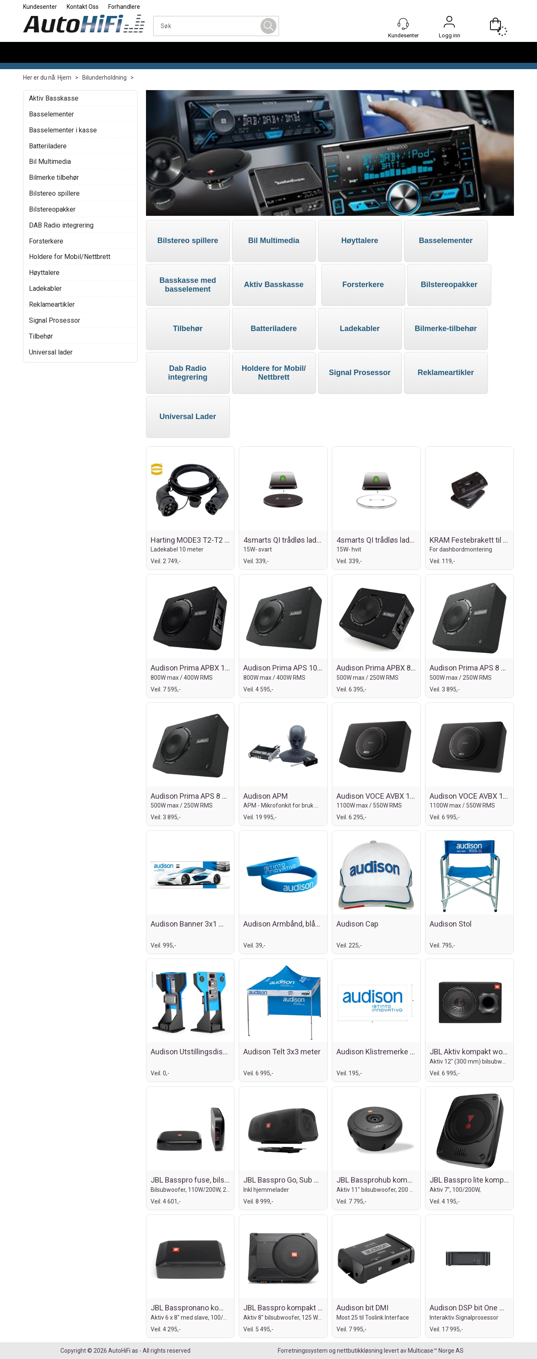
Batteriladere (48, 146)
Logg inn (449, 24)
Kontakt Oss (83, 6)
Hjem (64, 77)
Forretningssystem (303, 1350)
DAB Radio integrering (61, 225)
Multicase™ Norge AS (436, 1350)
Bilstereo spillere (54, 193)
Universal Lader (187, 416)
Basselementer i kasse (63, 130)
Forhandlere (124, 6)
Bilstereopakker (52, 209)
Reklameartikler (52, 304)
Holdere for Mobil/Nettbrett (69, 257)
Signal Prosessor (54, 320)
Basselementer (51, 114)
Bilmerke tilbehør (54, 177)
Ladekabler (45, 289)
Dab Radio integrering (187, 372)
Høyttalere (44, 273)
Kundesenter (40, 6)
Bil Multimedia (50, 162)
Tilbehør (41, 336)
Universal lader (51, 352)
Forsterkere (46, 241)
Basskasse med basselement (187, 284)
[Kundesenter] (403, 24)
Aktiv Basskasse (53, 98)
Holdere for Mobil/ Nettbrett (274, 372)
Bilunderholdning (104, 77)
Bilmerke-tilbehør (445, 328)
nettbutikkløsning (360, 1350)
